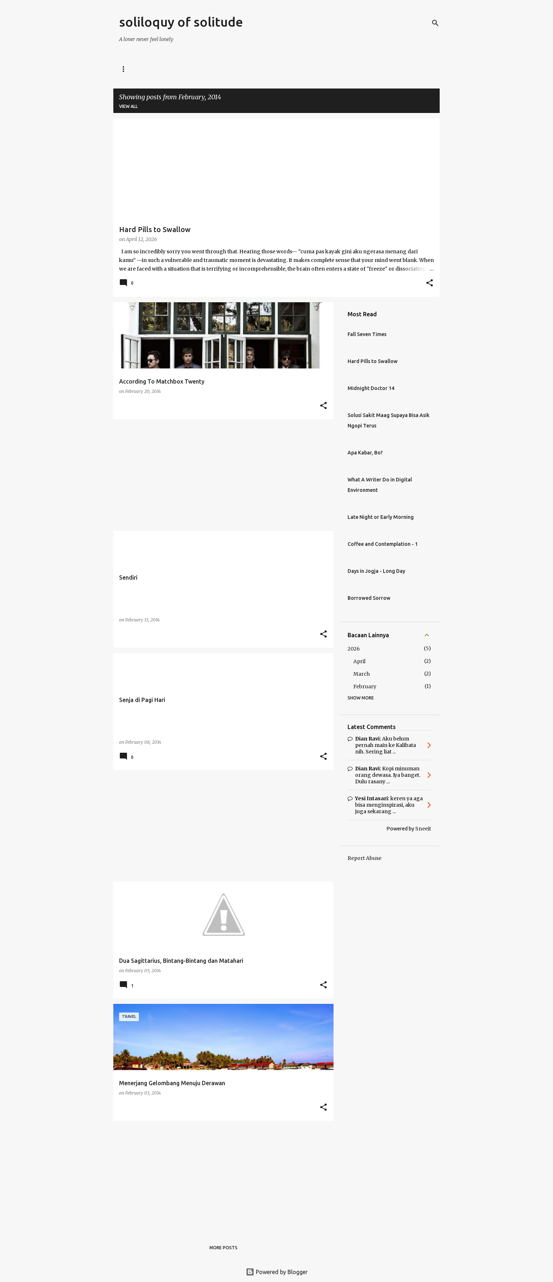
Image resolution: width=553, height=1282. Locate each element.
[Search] (435, 23)
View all (128, 106)
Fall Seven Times (367, 334)
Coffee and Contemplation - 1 (383, 544)
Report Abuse (364, 858)
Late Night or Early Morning (381, 517)
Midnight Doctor (226, 69)
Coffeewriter (327, 69)
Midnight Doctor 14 (371, 388)
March (361, 674)
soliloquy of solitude (181, 21)
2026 (354, 648)
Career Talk (279, 69)
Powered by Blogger (277, 1272)
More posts (223, 1247)
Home (126, 69)
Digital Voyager (169, 69)
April (359, 661)
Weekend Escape (381, 69)
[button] (429, 283)
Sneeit (423, 828)
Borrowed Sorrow (369, 598)
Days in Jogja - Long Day (376, 571)
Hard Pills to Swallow (373, 361)
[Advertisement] (220, 475)
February (364, 686)
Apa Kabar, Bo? (365, 453)
